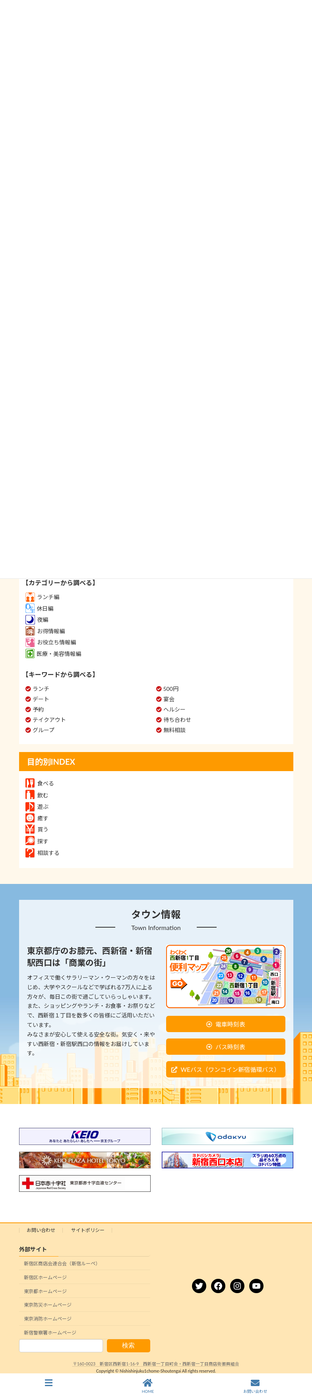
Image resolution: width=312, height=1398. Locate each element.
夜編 (36, 619)
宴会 (168, 699)
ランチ (41, 688)
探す (36, 841)
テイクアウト (49, 719)
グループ (43, 730)
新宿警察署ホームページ (50, 1333)
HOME (148, 1386)
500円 (170, 688)
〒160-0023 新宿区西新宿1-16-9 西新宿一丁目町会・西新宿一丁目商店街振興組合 (156, 1364)
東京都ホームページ (45, 1291)
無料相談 (174, 730)
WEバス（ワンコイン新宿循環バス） (229, 1069)
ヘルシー (174, 709)
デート (41, 699)
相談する (42, 852)
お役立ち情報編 (50, 642)
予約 (38, 709)
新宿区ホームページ (45, 1277)
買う (36, 829)
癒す (36, 818)
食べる (39, 783)
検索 (128, 1345)
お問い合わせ (41, 1230)
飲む (36, 795)
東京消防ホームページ (48, 1319)
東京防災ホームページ (48, 1305)
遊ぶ (36, 806)
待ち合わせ (177, 719)
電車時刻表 (230, 1024)
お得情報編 (45, 631)
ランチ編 (42, 597)
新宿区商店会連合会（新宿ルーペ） (62, 1264)
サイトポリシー (88, 1230)
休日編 (39, 608)
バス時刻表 (230, 1046)
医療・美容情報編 (53, 653)
